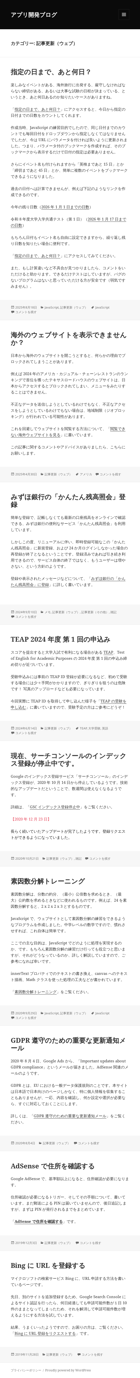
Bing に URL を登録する (48, 1265)
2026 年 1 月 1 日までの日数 (65, 206)
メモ (48, 612)
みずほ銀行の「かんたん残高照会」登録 (68, 500)
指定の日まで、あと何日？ (51, 71)
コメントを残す (26, 312)
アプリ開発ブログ (34, 14)
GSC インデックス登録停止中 (55, 806)
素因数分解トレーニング (48, 881)
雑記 (113, 612)
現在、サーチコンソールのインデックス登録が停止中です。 (68, 759)
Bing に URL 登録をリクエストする (45, 1333)
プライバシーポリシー (26, 1370)
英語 (105, 728)
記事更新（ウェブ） (74, 307)
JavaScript (52, 307)
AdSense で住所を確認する (53, 1165)
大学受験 (94, 728)
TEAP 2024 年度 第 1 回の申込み (60, 639)
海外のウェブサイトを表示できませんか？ (69, 338)
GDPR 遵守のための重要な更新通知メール (68, 1044)
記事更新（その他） (95, 612)
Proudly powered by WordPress (68, 1370)
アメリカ (86, 474)
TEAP (108, 652)
